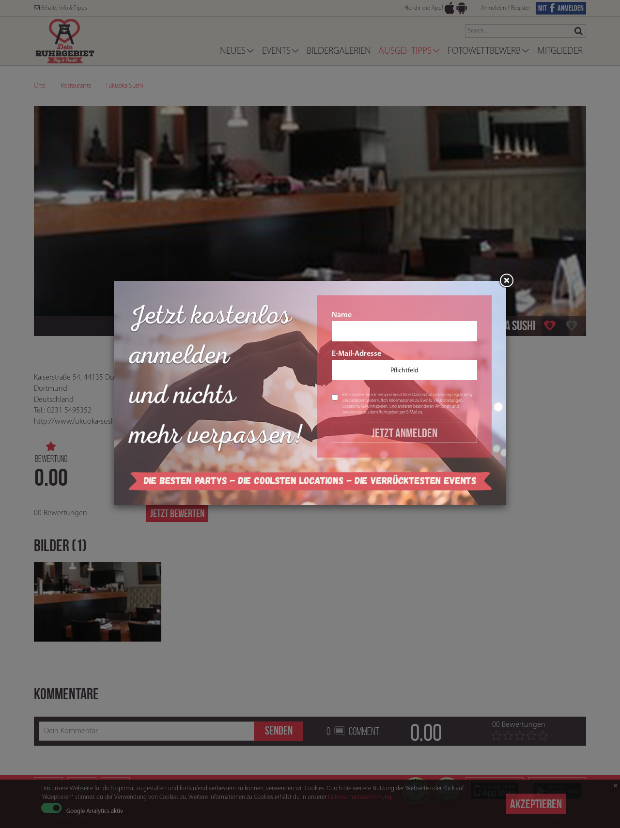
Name (404, 326)
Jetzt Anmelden (404, 433)
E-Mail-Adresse (404, 365)
